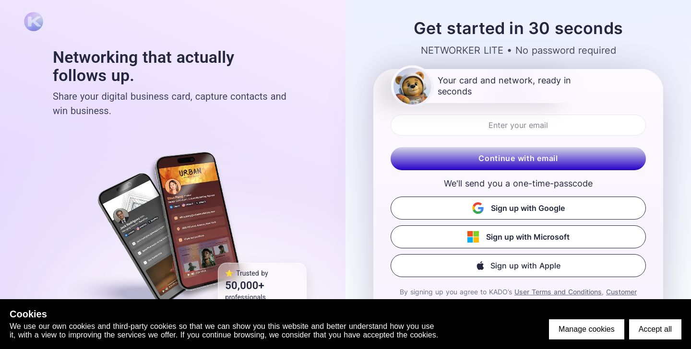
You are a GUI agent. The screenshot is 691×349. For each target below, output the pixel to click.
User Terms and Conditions (558, 292)
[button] (518, 265)
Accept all (655, 329)
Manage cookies (587, 329)
